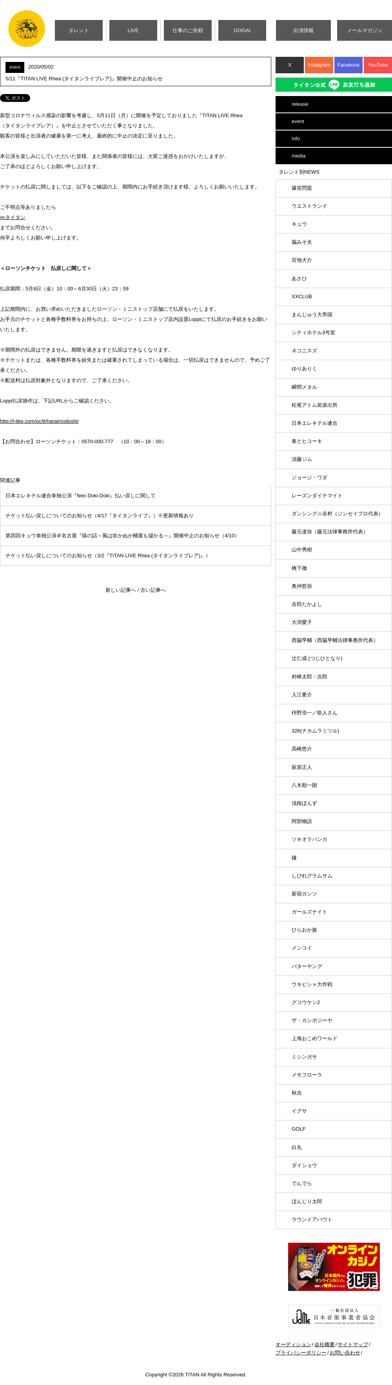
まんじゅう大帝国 (312, 314)
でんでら (302, 1183)
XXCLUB (302, 296)
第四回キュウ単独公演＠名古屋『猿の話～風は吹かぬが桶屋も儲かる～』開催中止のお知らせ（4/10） (122, 535)
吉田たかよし (307, 604)
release (300, 104)
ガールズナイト (309, 912)
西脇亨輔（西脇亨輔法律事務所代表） (335, 640)
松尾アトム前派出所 (315, 405)
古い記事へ (153, 590)
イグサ (299, 1111)
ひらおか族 (304, 930)
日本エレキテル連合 (315, 423)
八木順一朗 (304, 785)
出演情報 (303, 30)
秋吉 (297, 1093)
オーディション (293, 1344)
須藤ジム (302, 459)
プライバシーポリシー (301, 1353)
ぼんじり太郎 (307, 1201)
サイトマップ (353, 1344)
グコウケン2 (306, 1002)
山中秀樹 (302, 550)
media (298, 156)
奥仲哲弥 (302, 586)
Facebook (348, 65)
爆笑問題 (302, 188)
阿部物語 (302, 821)
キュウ (299, 224)
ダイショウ (304, 1165)
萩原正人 (302, 767)
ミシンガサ (304, 1057)
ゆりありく (304, 369)
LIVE (133, 30)
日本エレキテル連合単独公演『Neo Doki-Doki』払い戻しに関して (80, 496)
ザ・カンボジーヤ (312, 1020)
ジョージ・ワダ (309, 477)
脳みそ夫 (302, 242)
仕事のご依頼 (187, 30)
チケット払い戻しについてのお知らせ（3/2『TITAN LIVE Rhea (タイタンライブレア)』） (108, 555)
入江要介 (302, 695)
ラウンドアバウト (312, 1219)
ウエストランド (309, 206)
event (298, 121)
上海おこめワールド (315, 1038)
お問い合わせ (345, 1353)
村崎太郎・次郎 (309, 677)
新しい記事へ (120, 590)
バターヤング (307, 966)
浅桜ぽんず (304, 803)
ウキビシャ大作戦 (312, 984)
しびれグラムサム (312, 876)
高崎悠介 (302, 749)
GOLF (298, 1129)
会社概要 (324, 1344)
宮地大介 (302, 260)
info (296, 138)
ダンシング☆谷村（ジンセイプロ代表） (337, 514)
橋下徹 (299, 568)
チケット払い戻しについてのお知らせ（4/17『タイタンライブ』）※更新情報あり (99, 515)
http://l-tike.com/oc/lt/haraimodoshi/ (39, 421)
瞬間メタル (304, 387)
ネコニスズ (304, 351)
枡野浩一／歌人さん (315, 713)
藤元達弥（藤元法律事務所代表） (330, 532)
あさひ (299, 278)
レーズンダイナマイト (317, 496)
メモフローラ (307, 1075)
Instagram (319, 65)
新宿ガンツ (304, 894)
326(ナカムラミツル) (315, 731)
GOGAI (242, 30)
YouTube (378, 65)
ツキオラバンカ (309, 839)
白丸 (297, 1147)
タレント (79, 30)
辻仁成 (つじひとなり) (317, 658)
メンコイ (302, 948)
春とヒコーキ (307, 441)
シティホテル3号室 (313, 332)
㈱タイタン (12, 217)
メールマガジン (365, 30)
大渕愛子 (302, 622)
